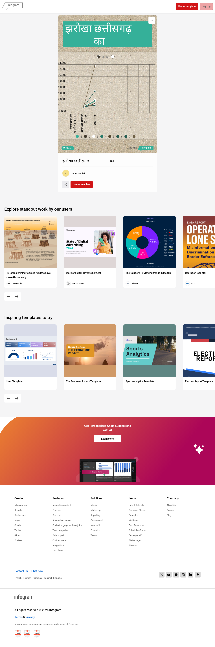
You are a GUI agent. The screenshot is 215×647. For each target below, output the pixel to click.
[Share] (65, 184)
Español (48, 578)
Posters (18, 540)
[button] (80, 136)
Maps (17, 520)
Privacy (30, 617)
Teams (94, 535)
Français (57, 578)
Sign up (206, 6)
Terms (18, 617)
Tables (17, 530)
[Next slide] (16, 296)
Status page (135, 540)
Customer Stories (137, 510)
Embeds (56, 510)
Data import (58, 535)
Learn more (107, 438)
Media (94, 505)
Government (96, 520)
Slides (17, 535)
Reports (18, 510)
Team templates (60, 530)
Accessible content (61, 520)
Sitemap (133, 545)
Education (95, 530)
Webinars (133, 520)
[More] (151, 20)
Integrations (58, 545)
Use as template (187, 6)
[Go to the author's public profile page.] (73, 173)
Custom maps (59, 540)
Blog (169, 515)
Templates (57, 550)
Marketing (95, 510)
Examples (133, 515)
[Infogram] (12, 6)
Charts (17, 525)
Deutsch (27, 578)
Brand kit (56, 515)
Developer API (135, 535)
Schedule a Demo (137, 530)
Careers (170, 510)
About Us (171, 505)
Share (68, 148)
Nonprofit (95, 525)
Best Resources (136, 525)
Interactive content (61, 505)
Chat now (37, 571)
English (17, 578)
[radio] (104, 57)
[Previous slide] (8, 296)
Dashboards (20, 515)
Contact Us (21, 571)
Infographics (20, 505)
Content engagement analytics (67, 525)
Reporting (95, 515)
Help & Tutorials (136, 505)
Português (38, 578)
